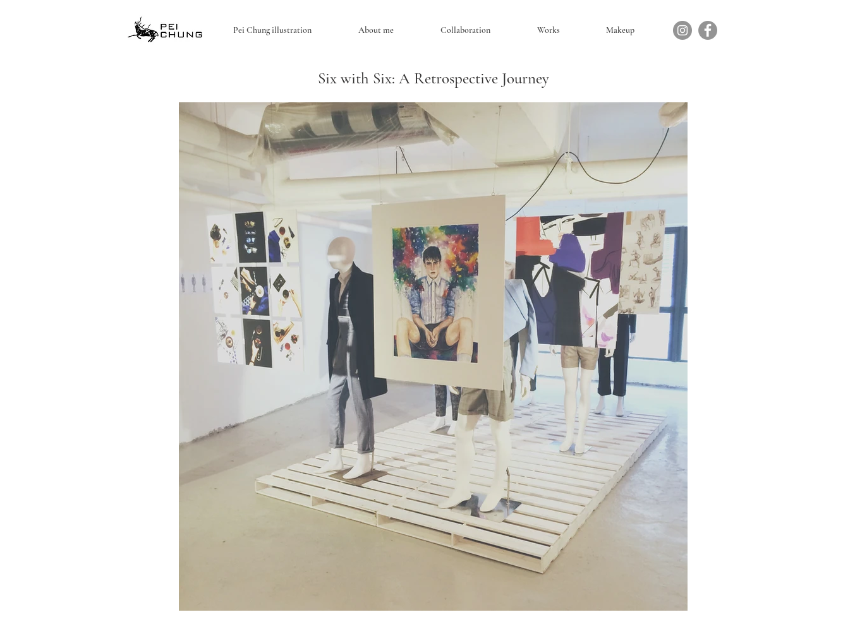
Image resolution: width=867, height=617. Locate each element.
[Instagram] (682, 30)
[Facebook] (707, 30)
